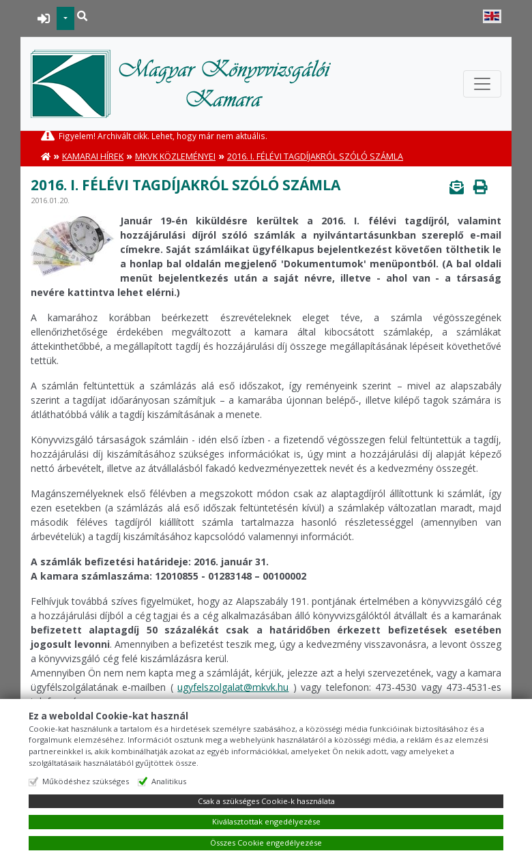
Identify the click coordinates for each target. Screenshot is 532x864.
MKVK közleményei (175, 156)
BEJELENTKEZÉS (44, 18)
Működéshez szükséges (85, 781)
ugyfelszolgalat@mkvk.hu (233, 687)
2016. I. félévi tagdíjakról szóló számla (315, 156)
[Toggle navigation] (482, 84)
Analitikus (168, 781)
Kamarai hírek (92, 156)
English (492, 16)
